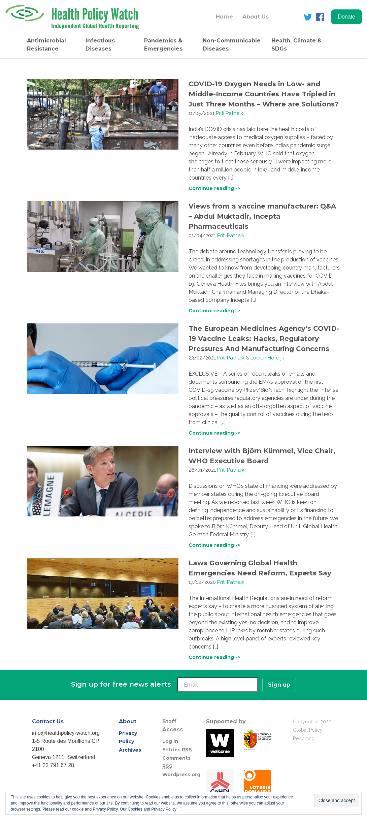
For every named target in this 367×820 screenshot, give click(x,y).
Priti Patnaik (229, 113)
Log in (170, 741)
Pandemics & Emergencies (163, 44)
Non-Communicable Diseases (232, 44)
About (127, 721)
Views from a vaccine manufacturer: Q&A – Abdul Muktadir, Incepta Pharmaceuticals (262, 216)
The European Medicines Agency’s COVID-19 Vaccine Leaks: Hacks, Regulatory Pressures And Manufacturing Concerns (264, 338)
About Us (255, 16)
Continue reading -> (214, 188)
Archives (130, 750)
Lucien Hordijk (267, 358)
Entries (177, 750)
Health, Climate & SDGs (296, 44)
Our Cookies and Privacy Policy (148, 809)
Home (224, 16)
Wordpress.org (181, 774)
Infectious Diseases (100, 44)
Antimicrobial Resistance (46, 44)
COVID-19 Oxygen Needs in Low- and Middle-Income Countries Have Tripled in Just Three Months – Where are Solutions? (264, 94)
